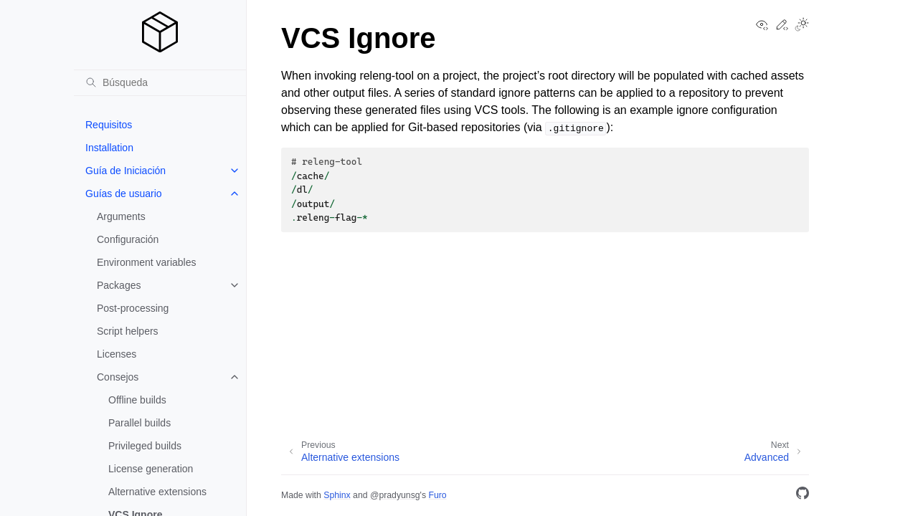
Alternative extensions (157, 491)
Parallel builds (139, 423)
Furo (437, 495)
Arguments (121, 216)
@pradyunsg (395, 495)
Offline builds (137, 400)
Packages (119, 285)
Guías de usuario (123, 193)
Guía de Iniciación (125, 170)
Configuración (127, 239)
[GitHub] (802, 496)
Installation (109, 147)
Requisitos (108, 124)
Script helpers (127, 331)
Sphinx (336, 495)
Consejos (117, 377)
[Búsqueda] (160, 82)
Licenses (116, 354)
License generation (150, 468)
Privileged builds (144, 446)
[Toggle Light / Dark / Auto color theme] (802, 25)
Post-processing (133, 308)
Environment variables (147, 262)
